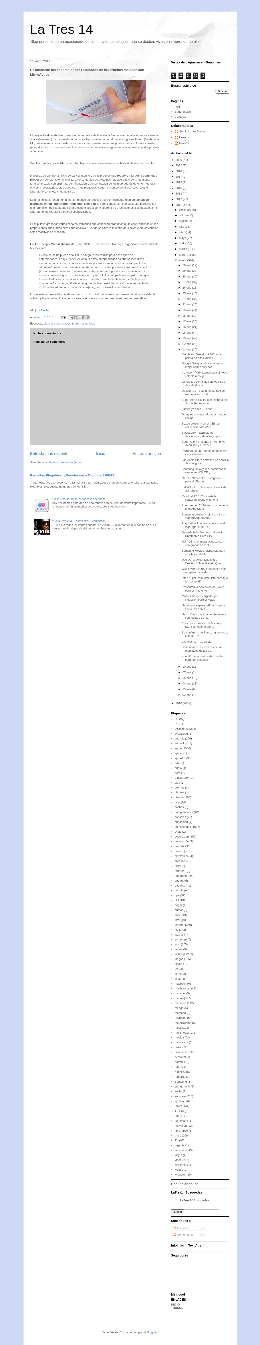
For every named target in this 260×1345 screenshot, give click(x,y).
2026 (179, 159)
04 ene (187, 683)
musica (179, 1037)
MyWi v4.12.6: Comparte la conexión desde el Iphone (200, 498)
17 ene (187, 321)
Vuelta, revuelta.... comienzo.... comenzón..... (81, 521)
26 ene (187, 287)
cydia (178, 831)
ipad (177, 934)
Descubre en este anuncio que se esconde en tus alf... (203, 392)
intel (177, 920)
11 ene (187, 349)
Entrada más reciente (49, 453)
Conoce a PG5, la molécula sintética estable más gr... (205, 374)
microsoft (181, 1017)
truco (178, 1135)
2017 (179, 176)
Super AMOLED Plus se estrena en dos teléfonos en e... (204, 401)
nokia (178, 1047)
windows (180, 1174)
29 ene (187, 270)
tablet (178, 1106)
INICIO (175, 1304)
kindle (178, 963)
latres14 (184, 143)
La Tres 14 (61, 29)
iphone (179, 939)
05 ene (187, 678)
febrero (184, 254)
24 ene (187, 299)
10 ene (187, 666)
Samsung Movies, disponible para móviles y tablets (203, 552)
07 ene (187, 672)
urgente (180, 1145)
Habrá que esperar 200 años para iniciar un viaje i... (203, 607)
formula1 (180, 871)
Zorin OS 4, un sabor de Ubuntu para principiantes (202, 658)
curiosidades (62, 323)
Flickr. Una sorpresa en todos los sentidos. (79, 499)
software (180, 1096)
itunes (179, 949)
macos (179, 998)
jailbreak (180, 954)
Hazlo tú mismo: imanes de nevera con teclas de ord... (204, 616)
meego (179, 1008)
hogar (178, 905)
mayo (183, 238)
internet (179, 924)
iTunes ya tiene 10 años (197, 409)
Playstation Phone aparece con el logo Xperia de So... (203, 525)
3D (177, 719)
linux (178, 978)
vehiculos (181, 1150)
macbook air (183, 988)
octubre (184, 215)
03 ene (187, 689)
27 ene (187, 282)
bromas (179, 787)
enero (183, 260)
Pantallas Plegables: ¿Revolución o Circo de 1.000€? (72, 475)
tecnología (181, 1120)
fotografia (181, 875)
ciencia (48, 323)
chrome (179, 792)
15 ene (187, 332)
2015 (179, 188)
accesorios (182, 728)
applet (179, 753)
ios (177, 929)
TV (177, 1140)
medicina (78, 323)
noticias (90, 323)
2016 (179, 182)
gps (177, 895)
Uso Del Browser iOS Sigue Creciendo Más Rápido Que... (202, 561)
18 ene (187, 315)
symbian (180, 1101)
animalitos (181, 743)
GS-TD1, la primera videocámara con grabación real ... (203, 543)
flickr (178, 866)
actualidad (181, 733)
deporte (180, 846)
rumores (180, 1076)
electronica (182, 856)
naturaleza (181, 1042)
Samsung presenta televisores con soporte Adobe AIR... (204, 516)
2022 (179, 165)
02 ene (187, 694)
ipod (177, 944)
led (177, 969)
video (178, 1160)
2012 (179, 199)
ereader (180, 861)
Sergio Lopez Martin (192, 131)
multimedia (182, 1032)
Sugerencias (183, 111)
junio (182, 232)
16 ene (187, 327)
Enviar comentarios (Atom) (65, 462)
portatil (179, 1062)
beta (177, 773)
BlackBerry (182, 777)
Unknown (185, 137)
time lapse (181, 1130)
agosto (184, 220)
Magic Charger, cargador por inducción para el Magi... (200, 597)
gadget (179, 880)
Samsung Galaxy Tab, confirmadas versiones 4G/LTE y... (204, 470)
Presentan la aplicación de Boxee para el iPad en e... (203, 588)
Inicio (100, 453)
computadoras (184, 812)
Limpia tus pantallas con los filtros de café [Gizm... (203, 383)
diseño (179, 851)
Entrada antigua (147, 453)
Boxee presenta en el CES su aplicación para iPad (201, 425)
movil (178, 1027)
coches (179, 807)
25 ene (187, 293)
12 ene (187, 344)
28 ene (187, 276)
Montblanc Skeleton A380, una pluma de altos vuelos (201, 356)
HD (177, 900)
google (179, 890)
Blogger (152, 1332)
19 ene (187, 310)
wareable (181, 1164)
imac (178, 915)
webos (179, 1169)
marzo (183, 249)
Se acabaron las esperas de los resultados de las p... (202, 648)
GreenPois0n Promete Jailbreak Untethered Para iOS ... (202, 534)
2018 (179, 171)
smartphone (182, 1086)
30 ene (187, 265)
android (179, 738)
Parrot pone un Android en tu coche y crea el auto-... (204, 452)
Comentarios (183, 1234)
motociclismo (183, 1022)
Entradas (181, 1228)
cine (177, 802)
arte (177, 763)
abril (182, 243)
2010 (179, 703)
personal (180, 1057)
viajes (178, 1155)
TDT (177, 1111)
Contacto (180, 116)
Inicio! (178, 106)
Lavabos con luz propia (197, 641)
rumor (178, 1072)
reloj (177, 1066)
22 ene (187, 304)
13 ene (187, 338)
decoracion (182, 836)
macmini (180, 993)
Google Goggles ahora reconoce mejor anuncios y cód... (203, 365)
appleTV (180, 758)
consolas (180, 817)
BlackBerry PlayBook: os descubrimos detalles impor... (202, 434)
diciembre (185, 209)
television (181, 1125)
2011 (179, 204)
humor (179, 910)
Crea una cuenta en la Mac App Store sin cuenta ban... (202, 625)
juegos (179, 959)
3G (177, 724)
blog (177, 782)
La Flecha (43, 310)
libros (178, 973)
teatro (178, 1115)
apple (178, 748)
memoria (180, 1013)
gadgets (180, 885)
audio (178, 768)
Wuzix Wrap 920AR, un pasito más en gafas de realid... (204, 570)
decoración (182, 841)
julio (182, 226)
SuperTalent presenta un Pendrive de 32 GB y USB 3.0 (204, 443)
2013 (179, 193)
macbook (181, 983)
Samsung (181, 1081)
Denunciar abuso (184, 1184)
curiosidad (181, 822)
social (178, 1091)
